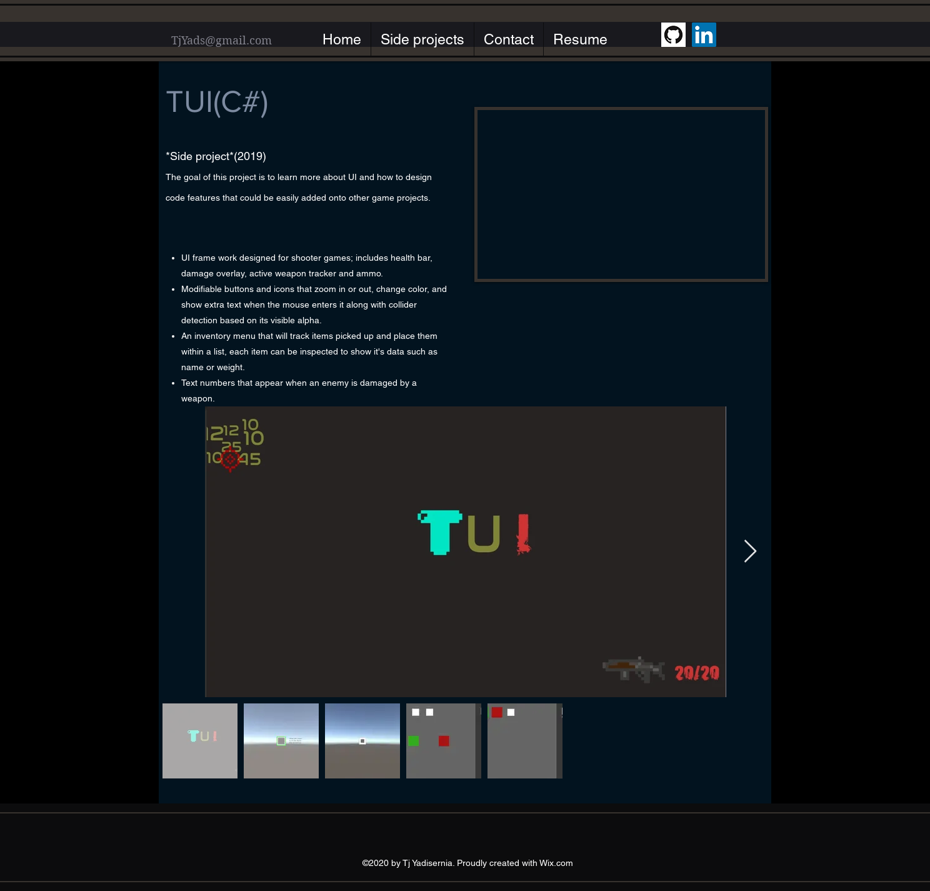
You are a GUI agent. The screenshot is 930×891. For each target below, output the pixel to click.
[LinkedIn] (704, 35)
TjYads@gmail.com (221, 40)
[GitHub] (673, 35)
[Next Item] (750, 552)
